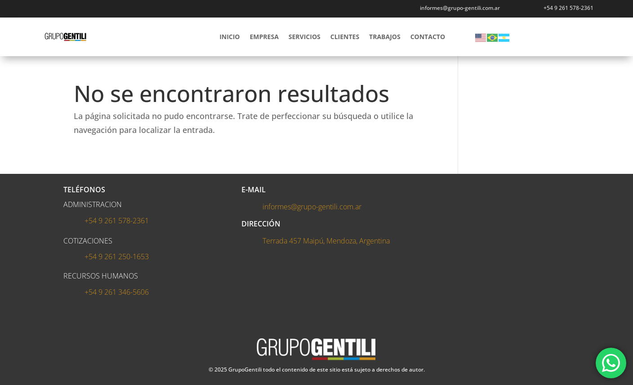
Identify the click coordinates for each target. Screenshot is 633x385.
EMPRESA (264, 36)
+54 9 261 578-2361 (568, 8)
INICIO (229, 36)
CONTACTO (427, 36)
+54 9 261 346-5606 (117, 292)
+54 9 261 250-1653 (117, 256)
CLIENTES (344, 36)
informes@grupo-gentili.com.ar (312, 207)
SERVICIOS (305, 36)
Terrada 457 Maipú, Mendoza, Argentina (326, 241)
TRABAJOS (385, 36)
